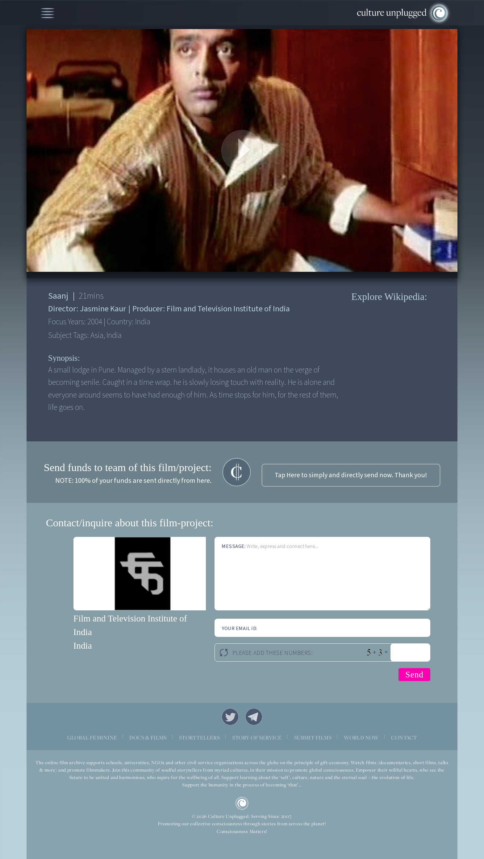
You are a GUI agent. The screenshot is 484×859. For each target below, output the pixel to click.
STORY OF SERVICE (257, 737)
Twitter (230, 716)
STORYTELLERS (199, 737)
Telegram (253, 716)
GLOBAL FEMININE (92, 737)
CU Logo (241, 803)
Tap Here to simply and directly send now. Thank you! (351, 475)
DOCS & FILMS (148, 737)
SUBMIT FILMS (313, 737)
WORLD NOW (361, 737)
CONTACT (404, 737)
